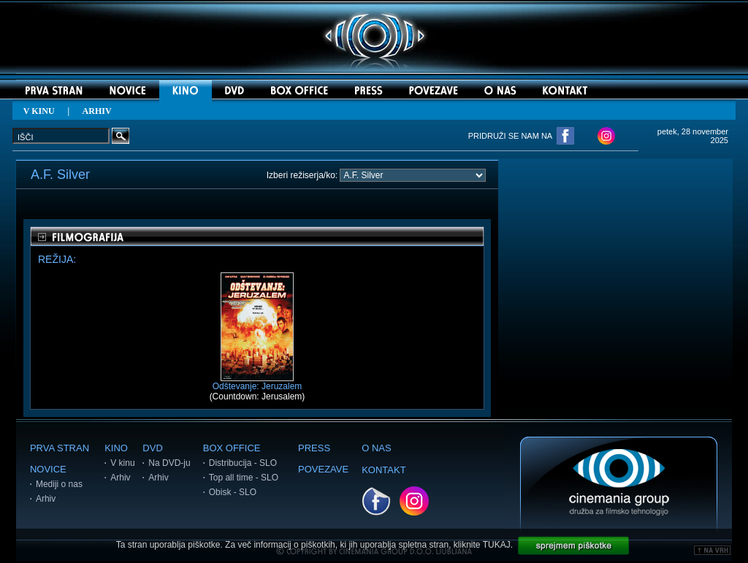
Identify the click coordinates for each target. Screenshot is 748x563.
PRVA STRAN (59, 448)
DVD (152, 448)
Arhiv (46, 499)
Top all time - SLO (243, 477)
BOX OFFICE (232, 448)
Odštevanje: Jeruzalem (257, 382)
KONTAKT (383, 469)
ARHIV (97, 111)
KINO (116, 448)
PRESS (314, 448)
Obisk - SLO (232, 492)
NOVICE (48, 469)
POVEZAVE (323, 469)
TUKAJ (497, 545)
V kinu (122, 463)
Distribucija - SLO (243, 463)
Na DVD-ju (169, 463)
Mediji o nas (59, 484)
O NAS (376, 448)
